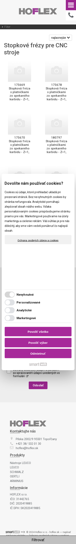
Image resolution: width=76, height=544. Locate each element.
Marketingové (26, 318)
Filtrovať (38, 540)
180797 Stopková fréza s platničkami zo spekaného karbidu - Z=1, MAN (57, 146)
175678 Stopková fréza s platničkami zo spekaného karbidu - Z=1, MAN (57, 94)
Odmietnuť (38, 353)
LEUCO (14, 467)
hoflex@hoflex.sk (27, 448)
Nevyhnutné (25, 294)
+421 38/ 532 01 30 (28, 444)
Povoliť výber (37, 342)
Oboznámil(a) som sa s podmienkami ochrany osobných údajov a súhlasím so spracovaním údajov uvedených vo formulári (36, 371)
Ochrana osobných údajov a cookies (38, 240)
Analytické (24, 310)
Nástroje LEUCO (20, 463)
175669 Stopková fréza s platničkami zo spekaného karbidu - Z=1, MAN (20, 94)
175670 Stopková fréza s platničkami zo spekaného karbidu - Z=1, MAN (20, 146)
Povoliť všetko (38, 331)
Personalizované (28, 302)
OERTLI (14, 476)
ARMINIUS (16, 481)
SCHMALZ (17, 472)
